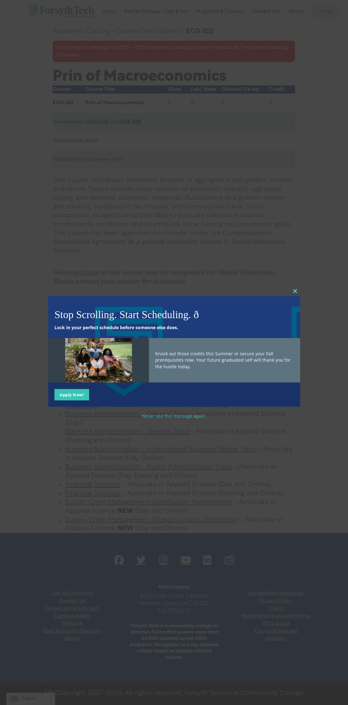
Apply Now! (72, 394)
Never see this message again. (174, 416)
